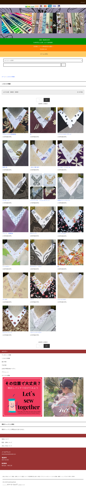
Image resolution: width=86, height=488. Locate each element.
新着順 (16, 92)
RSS (70, 476)
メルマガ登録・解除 (55, 476)
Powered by (14, 484)
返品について (25, 476)
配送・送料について (16, 476)
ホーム (3, 76)
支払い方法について (7, 476)
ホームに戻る (43, 54)
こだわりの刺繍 (10, 76)
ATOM (73, 476)
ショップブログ (64, 476)
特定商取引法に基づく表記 (34, 476)
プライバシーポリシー (46, 476)
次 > (47, 100)
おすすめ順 (6, 92)
